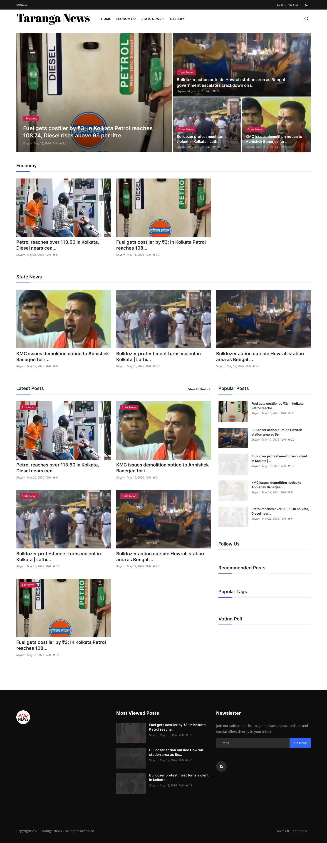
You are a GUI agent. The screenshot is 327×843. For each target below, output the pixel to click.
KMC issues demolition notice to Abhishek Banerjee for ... (274, 139)
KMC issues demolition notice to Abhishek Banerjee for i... (62, 356)
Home (106, 19)
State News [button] (153, 19)
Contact (21, 4)
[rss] (221, 766)
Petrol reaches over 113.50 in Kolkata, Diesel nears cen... (57, 245)
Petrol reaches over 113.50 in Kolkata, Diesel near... (280, 511)
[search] (306, 19)
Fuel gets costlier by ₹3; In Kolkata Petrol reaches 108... (161, 245)
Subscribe (300, 743)
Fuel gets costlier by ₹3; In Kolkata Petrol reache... (277, 406)
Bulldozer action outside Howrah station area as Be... (276, 432)
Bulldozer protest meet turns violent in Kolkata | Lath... (202, 139)
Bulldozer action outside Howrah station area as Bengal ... (260, 356)
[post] (94, 92)
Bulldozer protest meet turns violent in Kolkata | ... (279, 458)
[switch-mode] (307, 4)
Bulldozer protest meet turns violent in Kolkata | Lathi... (158, 356)
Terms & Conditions (291, 831)
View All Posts (199, 389)
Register (292, 4)
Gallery (177, 19)
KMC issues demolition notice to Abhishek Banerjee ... (276, 485)
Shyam (27, 143)
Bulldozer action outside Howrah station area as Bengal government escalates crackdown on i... (231, 82)
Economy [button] (126, 19)
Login (281, 4)
